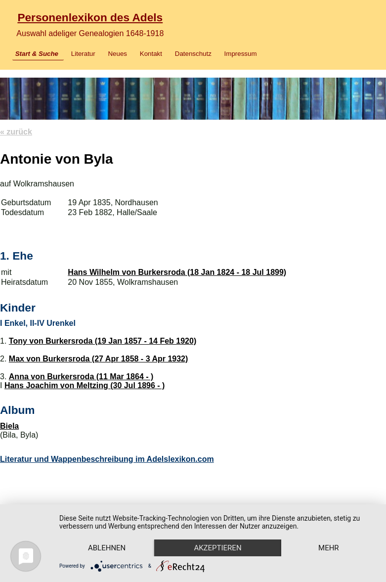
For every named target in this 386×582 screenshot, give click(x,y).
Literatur (83, 53)
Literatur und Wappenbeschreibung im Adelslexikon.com (107, 459)
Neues (117, 53)
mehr (328, 547)
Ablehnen (107, 547)
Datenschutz (193, 53)
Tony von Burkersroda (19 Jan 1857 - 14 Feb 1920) (102, 341)
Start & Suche (36, 53)
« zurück (16, 132)
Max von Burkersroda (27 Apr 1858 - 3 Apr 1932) (98, 359)
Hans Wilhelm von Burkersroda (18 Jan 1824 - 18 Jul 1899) (177, 272)
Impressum (240, 53)
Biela (9, 426)
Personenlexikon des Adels (90, 17)
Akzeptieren (217, 547)
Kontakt (151, 53)
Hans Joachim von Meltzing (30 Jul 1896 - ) (84, 385)
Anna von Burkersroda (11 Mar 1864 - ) (81, 376)
